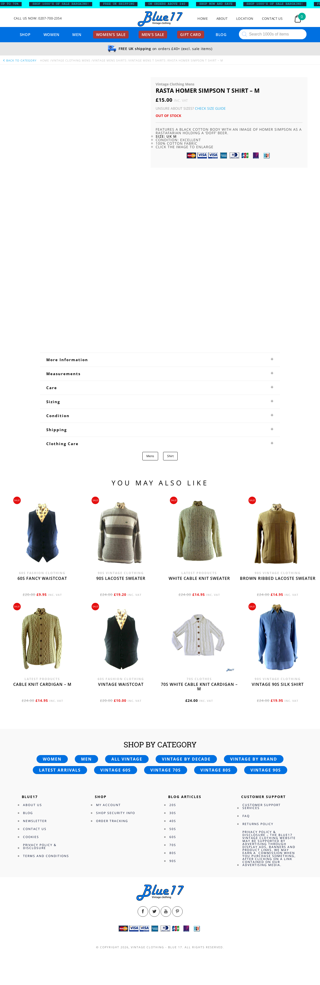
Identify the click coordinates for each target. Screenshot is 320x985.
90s (172, 861)
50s (172, 829)
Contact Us (272, 18)
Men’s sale (153, 34)
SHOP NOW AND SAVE (220, 4)
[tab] (160, 360)
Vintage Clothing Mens (71, 60)
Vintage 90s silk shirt (278, 684)
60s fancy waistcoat (42, 578)
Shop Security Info (115, 813)
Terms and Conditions (46, 856)
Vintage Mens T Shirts (147, 60)
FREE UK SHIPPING (123, 4)
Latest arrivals (60, 770)
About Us (32, 805)
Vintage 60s (115, 770)
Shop (25, 34)
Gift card (190, 34)
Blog (221, 34)
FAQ (246, 816)
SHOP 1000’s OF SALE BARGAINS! (65, 4)
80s (172, 853)
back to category (20, 60)
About (222, 18)
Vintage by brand (253, 759)
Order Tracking (112, 821)
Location (244, 18)
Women (52, 34)
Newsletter (35, 821)
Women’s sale (111, 34)
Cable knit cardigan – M (42, 684)
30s (172, 813)
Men (76, 34)
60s (172, 837)
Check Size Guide (210, 108)
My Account (108, 805)
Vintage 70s (165, 770)
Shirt (170, 456)
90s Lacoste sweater (120, 578)
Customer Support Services (261, 806)
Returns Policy (257, 824)
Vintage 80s (215, 770)
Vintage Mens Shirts (110, 60)
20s (172, 805)
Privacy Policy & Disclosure (40, 846)
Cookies (31, 837)
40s (172, 821)
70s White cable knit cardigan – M (199, 687)
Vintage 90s (265, 770)
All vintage (126, 759)
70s (172, 845)
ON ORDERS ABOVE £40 (171, 4)
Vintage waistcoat (121, 684)
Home (202, 18)
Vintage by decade (186, 759)
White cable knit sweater (199, 578)
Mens (150, 456)
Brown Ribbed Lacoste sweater (277, 578)
